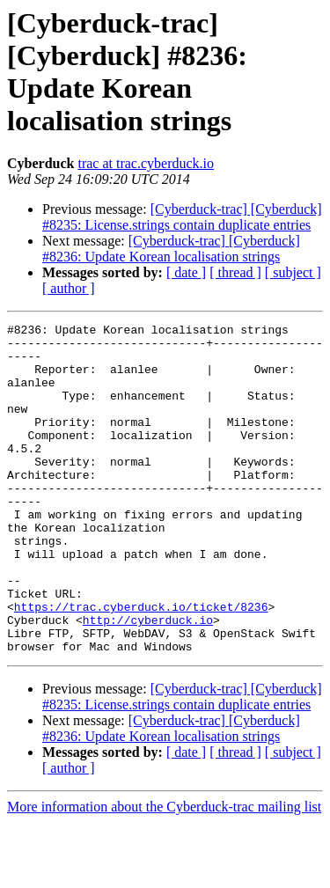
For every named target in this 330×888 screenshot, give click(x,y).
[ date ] (186, 272)
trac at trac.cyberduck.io (145, 163)
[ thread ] (235, 272)
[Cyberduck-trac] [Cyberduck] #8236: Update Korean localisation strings (171, 248)
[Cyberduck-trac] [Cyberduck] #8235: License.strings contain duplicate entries (182, 217)
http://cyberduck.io (148, 680)
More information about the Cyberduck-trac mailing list (164, 872)
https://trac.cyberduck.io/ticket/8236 (141, 664)
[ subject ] (293, 272)
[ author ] (68, 288)
